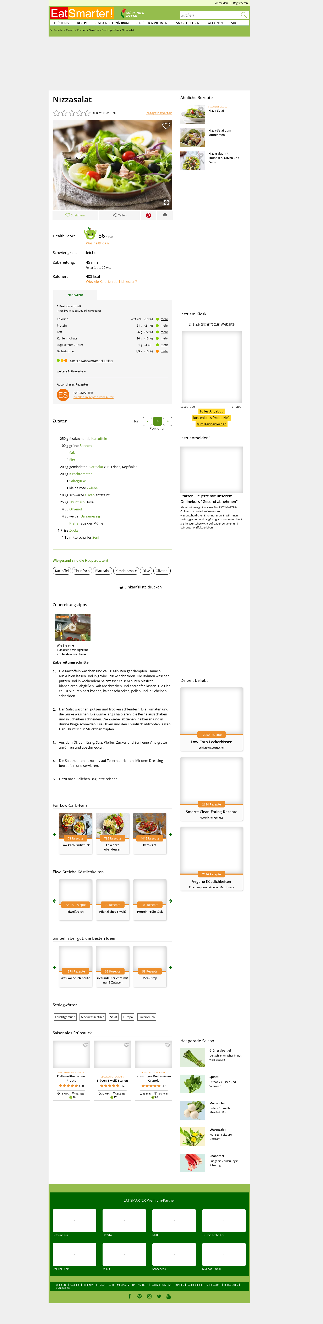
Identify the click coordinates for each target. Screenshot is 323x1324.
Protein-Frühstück (150, 912)
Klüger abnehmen (153, 23)
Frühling (61, 23)
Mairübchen (217, 1103)
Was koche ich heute (75, 978)
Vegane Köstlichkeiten (211, 881)
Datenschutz (140, 1284)
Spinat (214, 1077)
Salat (113, 1017)
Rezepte (83, 23)
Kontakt (101, 1284)
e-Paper (237, 407)
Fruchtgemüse (65, 1017)
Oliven (90, 495)
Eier (72, 460)
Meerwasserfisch (92, 1017)
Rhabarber (216, 1156)
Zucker (74, 530)
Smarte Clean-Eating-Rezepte (211, 811)
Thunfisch (77, 502)
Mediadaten (231, 1284)
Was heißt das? (97, 243)
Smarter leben (187, 23)
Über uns (61, 1284)
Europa (128, 1017)
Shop (235, 23)
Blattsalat (95, 467)
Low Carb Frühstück (75, 845)
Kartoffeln (99, 438)
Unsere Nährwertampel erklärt (91, 361)
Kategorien (63, 1288)
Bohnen (86, 445)
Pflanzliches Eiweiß (112, 912)
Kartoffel (62, 571)
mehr (164, 319)
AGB (111, 1284)
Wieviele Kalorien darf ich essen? (111, 281)
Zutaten (60, 421)
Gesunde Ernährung (114, 23)
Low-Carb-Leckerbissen (211, 741)
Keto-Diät (150, 845)
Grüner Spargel (220, 1050)
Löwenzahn (217, 1129)
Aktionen (215, 23)
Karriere (75, 1284)
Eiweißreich (75, 912)
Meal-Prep (150, 978)
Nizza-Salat (216, 110)
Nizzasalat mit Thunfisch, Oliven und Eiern (223, 157)
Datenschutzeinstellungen (167, 1284)
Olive (146, 571)
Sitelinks (88, 1284)
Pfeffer (74, 523)
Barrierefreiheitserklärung (204, 1284)
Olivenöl (75, 509)
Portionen (157, 428)
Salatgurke (77, 481)
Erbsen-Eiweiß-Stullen (112, 1080)
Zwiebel (93, 488)
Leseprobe (187, 407)
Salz (72, 452)
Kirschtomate (126, 571)
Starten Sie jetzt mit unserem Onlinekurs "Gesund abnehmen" (211, 475)
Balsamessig (90, 516)
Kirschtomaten (81, 474)
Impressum (123, 1284)
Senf (95, 537)
